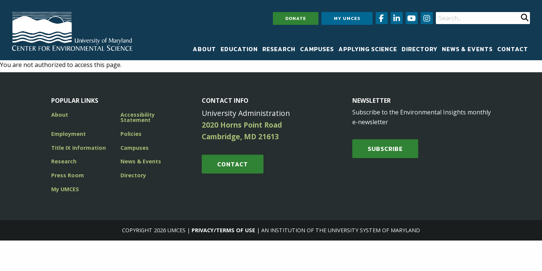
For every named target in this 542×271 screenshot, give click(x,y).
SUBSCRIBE (385, 148)
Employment (68, 133)
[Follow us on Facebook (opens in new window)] (382, 18)
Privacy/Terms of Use (223, 230)
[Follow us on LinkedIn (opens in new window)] (397, 18)
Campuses (317, 48)
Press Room (67, 175)
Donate (295, 18)
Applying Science (367, 48)
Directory (419, 48)
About (204, 48)
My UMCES (347, 18)
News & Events (467, 48)
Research (278, 48)
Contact (512, 48)
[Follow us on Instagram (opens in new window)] (427, 18)
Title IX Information (78, 147)
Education (239, 48)
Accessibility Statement (137, 117)
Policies (131, 133)
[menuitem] (204, 49)
